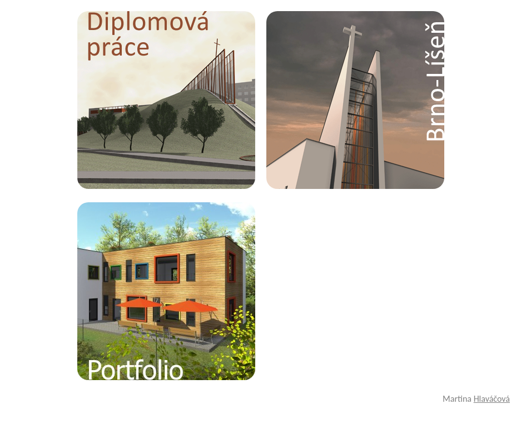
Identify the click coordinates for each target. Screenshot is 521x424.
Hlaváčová (492, 398)
